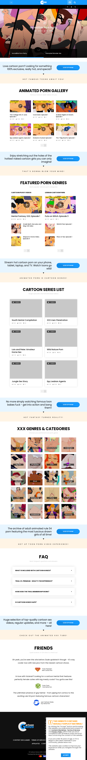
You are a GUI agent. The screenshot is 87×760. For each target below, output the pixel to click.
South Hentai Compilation (24, 320)
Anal (35, 102)
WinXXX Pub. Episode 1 (64, 224)
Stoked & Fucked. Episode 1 (42, 138)
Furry (16, 102)
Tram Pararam (47, 669)
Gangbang (70, 125)
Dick (51, 197)
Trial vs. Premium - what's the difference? (33, 581)
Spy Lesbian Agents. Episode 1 (20, 138)
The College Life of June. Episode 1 (18, 116)
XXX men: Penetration (57, 320)
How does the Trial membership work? (32, 592)
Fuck (12, 102)
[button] (43, 570)
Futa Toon (45, 686)
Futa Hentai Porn (47, 687)
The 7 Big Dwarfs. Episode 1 (65, 138)
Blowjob (36, 125)
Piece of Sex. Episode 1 (64, 237)
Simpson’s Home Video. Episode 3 (31, 238)
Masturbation (61, 102)
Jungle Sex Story (20, 381)
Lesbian (44, 102)
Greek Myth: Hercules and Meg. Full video (32, 225)
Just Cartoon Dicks (47, 702)
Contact (45, 743)
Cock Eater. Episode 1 (40, 115)
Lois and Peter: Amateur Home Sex (23, 350)
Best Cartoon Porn (47, 670)
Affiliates (36, 743)
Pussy (49, 102)
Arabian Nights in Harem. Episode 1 (65, 116)
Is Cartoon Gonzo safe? (26, 602)
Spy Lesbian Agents (56, 381)
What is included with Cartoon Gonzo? (33, 570)
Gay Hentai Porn (45, 703)
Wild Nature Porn (55, 349)
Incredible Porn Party (43, 27)
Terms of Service (38, 740)
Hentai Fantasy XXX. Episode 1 (25, 216)
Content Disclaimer (21, 740)
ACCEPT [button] (66, 755)
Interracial (43, 125)
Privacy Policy (57, 732)
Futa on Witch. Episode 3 (56, 216)
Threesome (24, 125)
